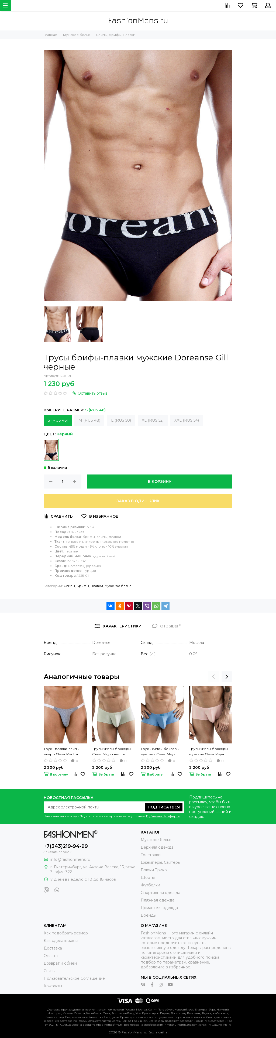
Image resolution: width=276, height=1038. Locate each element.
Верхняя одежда (157, 847)
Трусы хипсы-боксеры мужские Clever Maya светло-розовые (208, 752)
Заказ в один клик (138, 500)
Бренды (148, 915)
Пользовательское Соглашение (74, 978)
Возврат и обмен (60, 963)
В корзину (159, 481)
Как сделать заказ (61, 940)
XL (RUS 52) (153, 420)
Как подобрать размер (66, 933)
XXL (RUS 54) (186, 420)
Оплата (51, 955)
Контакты (53, 986)
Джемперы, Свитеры (161, 862)
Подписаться (164, 807)
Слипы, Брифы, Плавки (83, 586)
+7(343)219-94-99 (66, 846)
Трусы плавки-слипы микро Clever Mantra (61, 751)
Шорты (148, 877)
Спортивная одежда (160, 892)
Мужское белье (118, 586)
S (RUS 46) (58, 420)
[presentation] (213, 676)
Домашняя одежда (159, 907)
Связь (49, 970)
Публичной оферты (163, 816)
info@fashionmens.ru (70, 859)
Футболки (150, 885)
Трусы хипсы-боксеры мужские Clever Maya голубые (160, 752)
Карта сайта (157, 1032)
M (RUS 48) (89, 420)
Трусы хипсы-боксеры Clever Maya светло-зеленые (111, 752)
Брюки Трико (154, 870)
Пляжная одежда (157, 900)
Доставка (53, 948)
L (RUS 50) (121, 420)
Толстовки (151, 854)
